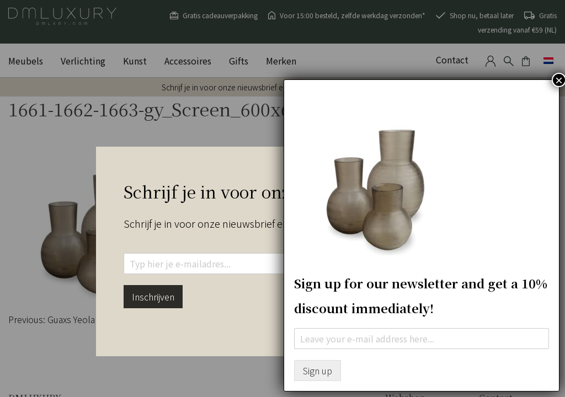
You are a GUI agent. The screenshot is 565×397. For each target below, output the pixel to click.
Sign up (317, 370)
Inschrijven (153, 296)
